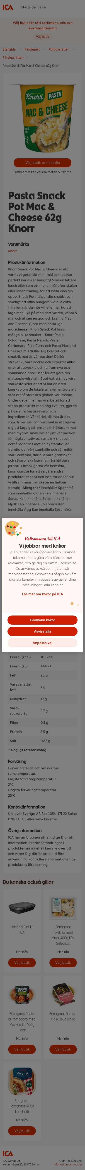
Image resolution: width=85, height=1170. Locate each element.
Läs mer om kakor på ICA (42, 594)
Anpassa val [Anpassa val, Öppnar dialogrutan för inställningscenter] (42, 643)
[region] (42, 585)
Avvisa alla (42, 631)
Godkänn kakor (42, 620)
